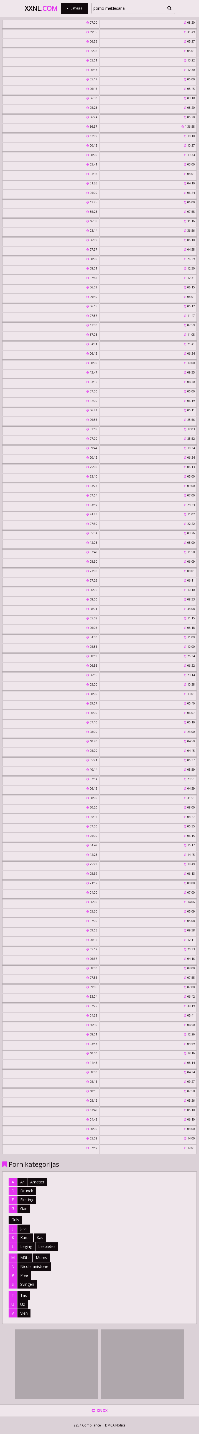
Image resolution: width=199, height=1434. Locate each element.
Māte (25, 1257)
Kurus (25, 1237)
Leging (26, 1246)
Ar (22, 1182)
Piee (24, 1275)
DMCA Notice (115, 1425)
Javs (23, 1228)
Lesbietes (46, 1246)
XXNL (41, 8)
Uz (22, 1304)
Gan (23, 1208)
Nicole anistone (34, 1266)
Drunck (26, 1190)
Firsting (26, 1199)
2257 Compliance (87, 1425)
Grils (15, 1219)
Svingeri (27, 1284)
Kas (40, 1237)
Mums (41, 1257)
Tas (23, 1295)
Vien (24, 1313)
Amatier (37, 1182)
